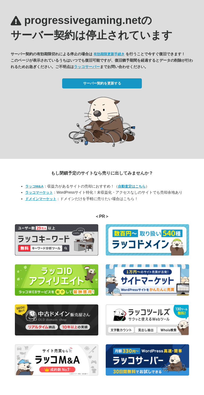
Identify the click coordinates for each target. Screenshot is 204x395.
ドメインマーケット (40, 199)
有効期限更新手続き (109, 54)
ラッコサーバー (87, 67)
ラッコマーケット (39, 192)
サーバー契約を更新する (102, 83)
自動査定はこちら (132, 186)
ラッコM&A (34, 186)
